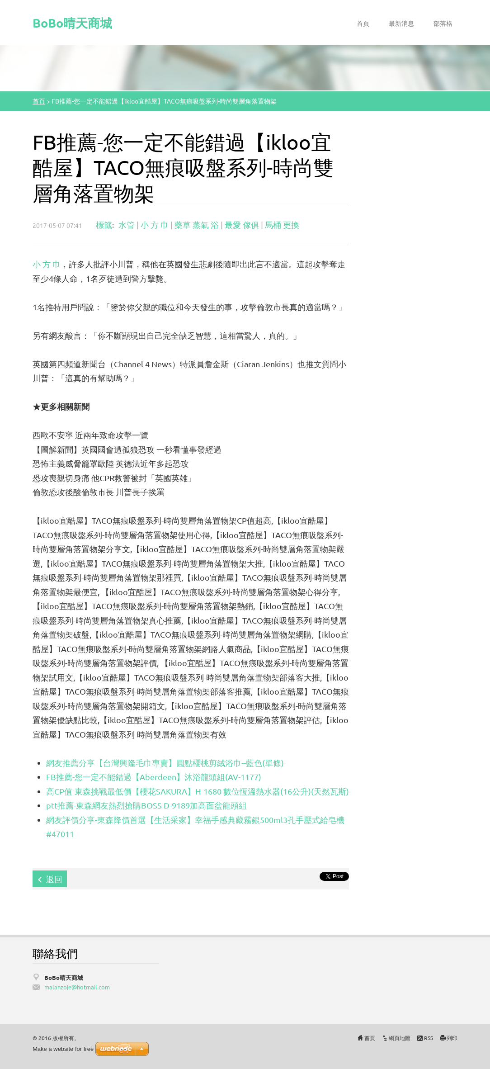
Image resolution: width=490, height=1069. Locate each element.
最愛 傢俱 (242, 224)
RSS (428, 1037)
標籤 (104, 224)
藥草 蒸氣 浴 (196, 224)
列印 (452, 1037)
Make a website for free (63, 1048)
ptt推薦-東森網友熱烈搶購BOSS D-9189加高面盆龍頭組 (146, 805)
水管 (126, 224)
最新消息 (401, 23)
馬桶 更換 (282, 224)
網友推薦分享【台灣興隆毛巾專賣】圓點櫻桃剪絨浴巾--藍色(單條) (165, 762)
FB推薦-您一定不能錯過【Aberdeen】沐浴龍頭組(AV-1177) (153, 776)
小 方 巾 (155, 224)
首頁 (363, 23)
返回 (54, 879)
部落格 (442, 23)
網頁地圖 (399, 1037)
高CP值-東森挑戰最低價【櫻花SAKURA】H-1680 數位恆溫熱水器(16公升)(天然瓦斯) (197, 791)
